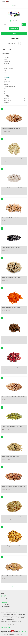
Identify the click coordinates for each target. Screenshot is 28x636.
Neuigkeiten (4, 602)
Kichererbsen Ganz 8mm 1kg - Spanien (11, 128)
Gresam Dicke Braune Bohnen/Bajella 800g (12, 575)
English (3, 627)
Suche (23, 24)
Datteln (5, 59)
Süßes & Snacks (7, 100)
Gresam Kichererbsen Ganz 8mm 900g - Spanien (13, 396)
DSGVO (3, 596)
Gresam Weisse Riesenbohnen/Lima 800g (11, 158)
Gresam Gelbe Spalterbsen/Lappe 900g (11, 545)
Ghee (5, 72)
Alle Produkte (7, 56)
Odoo (12, 631)
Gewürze (6, 70)
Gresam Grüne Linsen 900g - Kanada (10, 456)
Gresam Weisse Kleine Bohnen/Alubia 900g (12, 187)
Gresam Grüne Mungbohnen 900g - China (12, 426)
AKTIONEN (6, 57)
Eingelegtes (6, 63)
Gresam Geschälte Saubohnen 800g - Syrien (12, 516)
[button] (2, 109)
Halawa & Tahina (7, 74)
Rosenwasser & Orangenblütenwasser (8, 96)
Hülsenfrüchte (7, 77)
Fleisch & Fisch (7, 65)
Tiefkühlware (6, 102)
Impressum (3, 595)
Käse (5, 82)
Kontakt (3, 601)
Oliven (5, 90)
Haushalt (5, 75)
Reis (4, 93)
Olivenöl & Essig (7, 91)
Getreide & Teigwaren (8, 68)
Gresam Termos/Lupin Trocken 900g (10, 217)
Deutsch (7, 627)
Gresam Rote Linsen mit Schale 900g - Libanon (13, 337)
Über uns (18, 612)
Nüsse (5, 88)
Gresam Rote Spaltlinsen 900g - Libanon (11, 307)
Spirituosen (6, 98)
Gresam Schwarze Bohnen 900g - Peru (11, 247)
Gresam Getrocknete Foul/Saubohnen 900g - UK (13, 486)
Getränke (6, 66)
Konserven (6, 84)
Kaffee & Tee (6, 79)
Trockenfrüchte (7, 104)
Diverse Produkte (7, 61)
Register (14, 6)
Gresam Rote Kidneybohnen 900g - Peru (11, 366)
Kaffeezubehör (7, 81)
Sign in (14, 5)
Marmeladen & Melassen (9, 86)
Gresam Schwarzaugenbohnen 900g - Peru (12, 277)
